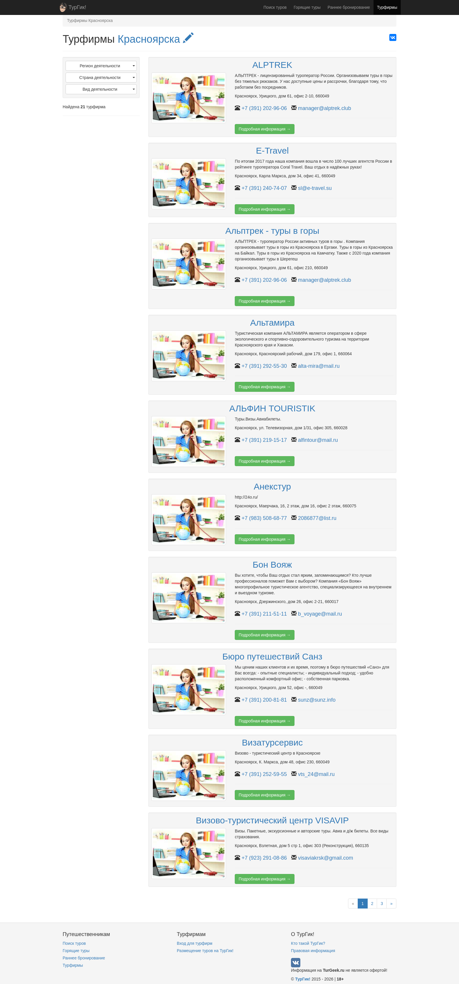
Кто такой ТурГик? (308, 943)
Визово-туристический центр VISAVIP (272, 820)
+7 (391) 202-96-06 (264, 108)
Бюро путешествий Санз (272, 656)
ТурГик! (77, 7)
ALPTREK (272, 65)
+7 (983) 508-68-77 (264, 518)
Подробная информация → (265, 129)
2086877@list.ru (317, 518)
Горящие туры (307, 7)
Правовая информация (313, 950)
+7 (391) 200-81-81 (264, 700)
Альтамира (272, 322)
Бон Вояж (272, 564)
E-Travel (272, 150)
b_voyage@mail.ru (320, 614)
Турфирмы (387, 7)
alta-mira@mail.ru (319, 366)
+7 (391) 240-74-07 (264, 188)
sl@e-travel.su (315, 188)
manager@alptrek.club (324, 108)
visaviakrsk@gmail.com (325, 858)
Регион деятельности (107, 65)
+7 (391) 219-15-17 (264, 440)
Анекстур (272, 486)
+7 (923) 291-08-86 (264, 858)
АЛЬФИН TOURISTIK (272, 408)
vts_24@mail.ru (316, 774)
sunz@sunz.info (316, 700)
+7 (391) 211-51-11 (264, 614)
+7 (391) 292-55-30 (264, 366)
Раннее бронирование (349, 7)
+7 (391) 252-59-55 (264, 774)
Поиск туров (275, 7)
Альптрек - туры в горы (272, 231)
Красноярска (155, 39)
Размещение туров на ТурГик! (205, 950)
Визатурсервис (272, 742)
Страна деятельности (107, 77)
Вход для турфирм (194, 943)
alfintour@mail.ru (318, 440)
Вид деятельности (109, 89)
